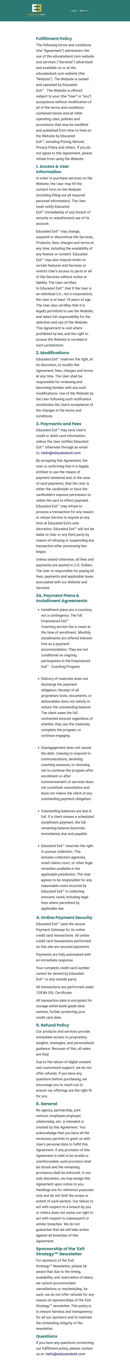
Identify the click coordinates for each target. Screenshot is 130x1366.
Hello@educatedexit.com (61, 453)
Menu (84, 10)
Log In (74, 10)
